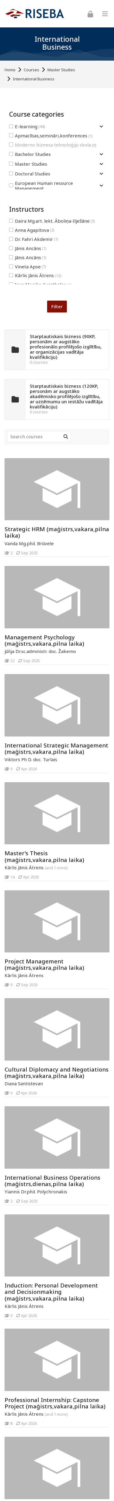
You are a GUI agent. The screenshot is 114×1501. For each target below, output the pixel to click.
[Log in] (90, 13)
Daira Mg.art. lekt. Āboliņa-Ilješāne (52, 221)
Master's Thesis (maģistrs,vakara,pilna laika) (44, 856)
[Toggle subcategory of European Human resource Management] (101, 186)
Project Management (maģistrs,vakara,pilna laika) (44, 964)
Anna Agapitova (31, 230)
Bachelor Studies (30, 154)
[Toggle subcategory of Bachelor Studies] (101, 154)
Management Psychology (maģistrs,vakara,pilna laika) (44, 640)
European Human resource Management (41, 186)
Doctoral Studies (29, 173)
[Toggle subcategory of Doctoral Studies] (101, 174)
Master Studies (61, 70)
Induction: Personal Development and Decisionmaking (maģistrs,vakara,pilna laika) (51, 1291)
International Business (33, 79)
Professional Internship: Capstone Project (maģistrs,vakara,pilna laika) (55, 1403)
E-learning (27, 126)
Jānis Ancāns (28, 248)
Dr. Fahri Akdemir (33, 239)
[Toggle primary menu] (104, 14)
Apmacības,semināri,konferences (51, 135)
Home (10, 70)
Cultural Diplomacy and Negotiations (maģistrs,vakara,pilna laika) (57, 1072)
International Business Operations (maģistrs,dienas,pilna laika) (52, 1181)
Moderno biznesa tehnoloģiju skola (52, 144)
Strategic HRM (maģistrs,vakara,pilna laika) (57, 532)
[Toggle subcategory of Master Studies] (101, 164)
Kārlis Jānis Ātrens (35, 275)
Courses (31, 70)
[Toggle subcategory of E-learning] (101, 126)
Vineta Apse (27, 266)
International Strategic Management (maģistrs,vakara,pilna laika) (56, 748)
